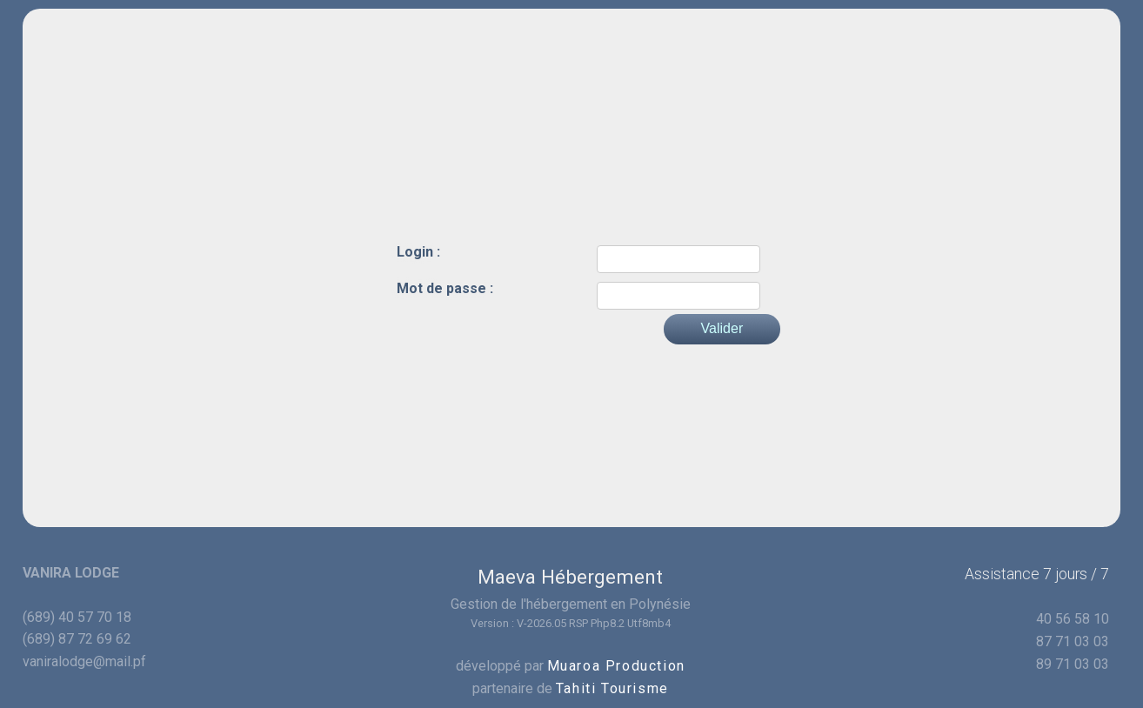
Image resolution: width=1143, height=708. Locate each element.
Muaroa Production (616, 666)
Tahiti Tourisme (612, 688)
